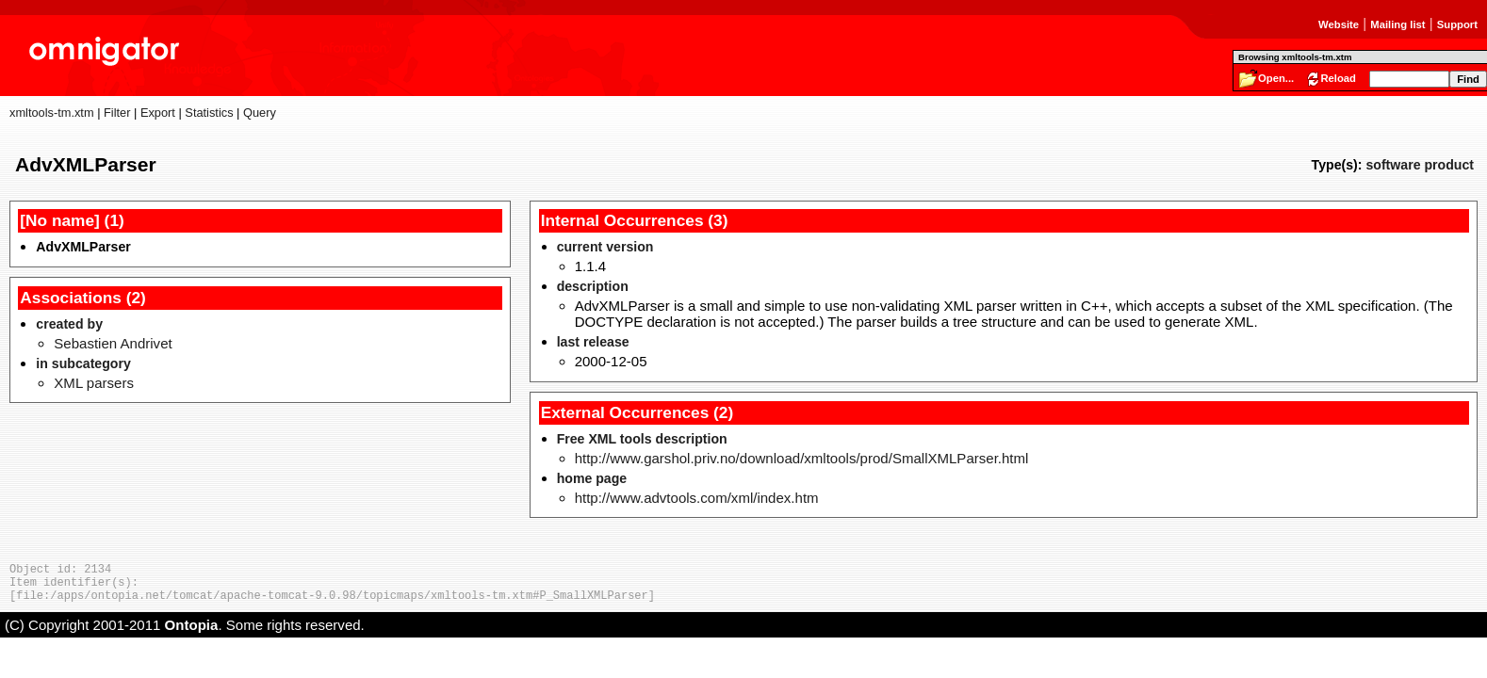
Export (157, 112)
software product (1419, 164)
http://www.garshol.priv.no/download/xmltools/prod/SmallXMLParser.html (802, 458)
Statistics (209, 112)
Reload (1338, 78)
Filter (117, 112)
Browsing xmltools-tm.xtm (1294, 57)
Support (1457, 24)
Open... (1276, 78)
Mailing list (1397, 24)
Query (259, 112)
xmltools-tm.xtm (51, 112)
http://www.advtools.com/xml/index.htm (697, 498)
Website (1338, 24)
